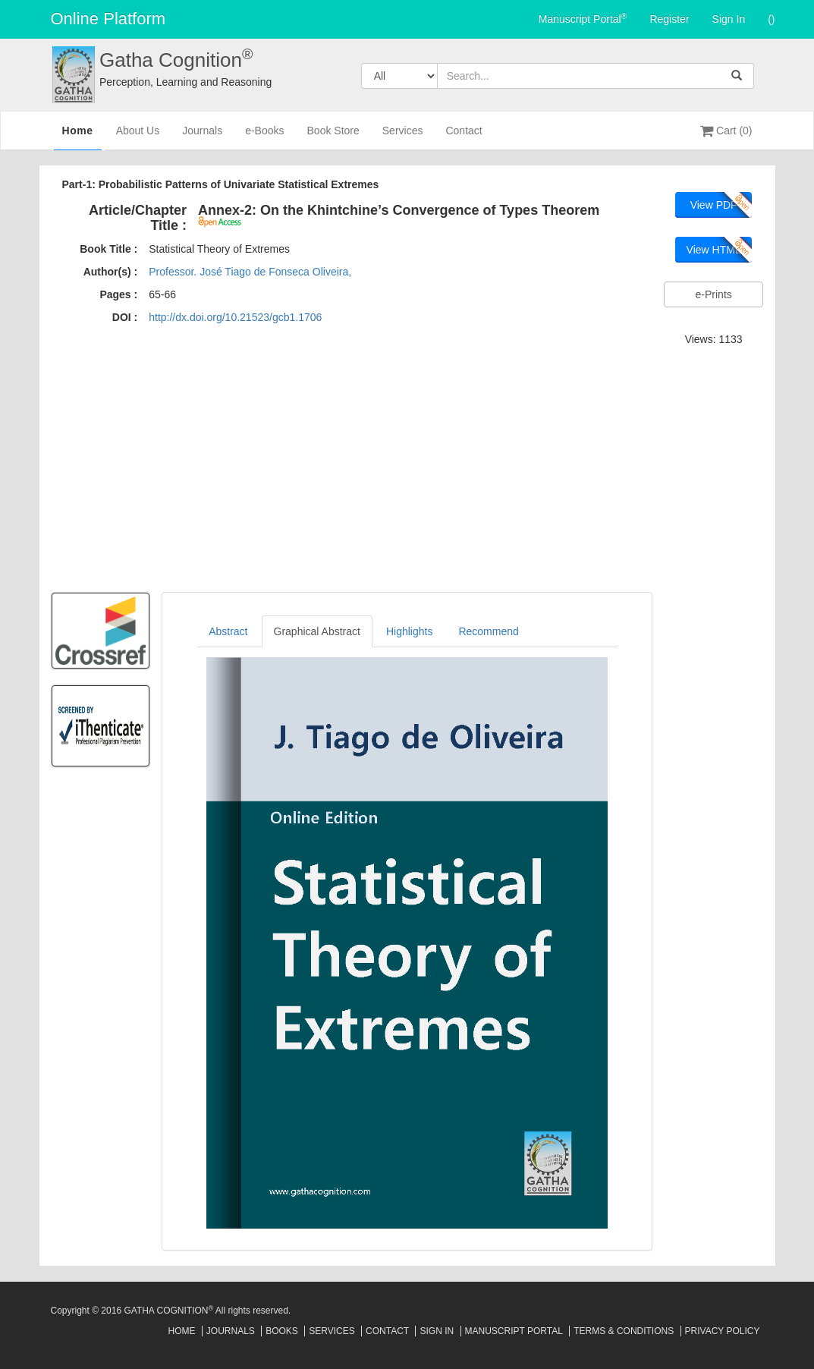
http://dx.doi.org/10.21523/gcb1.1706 (235, 317)
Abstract (228, 631)
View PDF (713, 205)
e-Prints (714, 294)
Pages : (118, 294)
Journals (202, 136)
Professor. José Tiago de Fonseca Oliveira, (250, 272)
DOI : (124, 317)
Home (78, 135)
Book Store (333, 136)
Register (669, 19)
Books (282, 1331)
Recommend (488, 631)
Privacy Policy (722, 1331)
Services (403, 136)
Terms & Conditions (624, 1331)
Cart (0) (726, 130)
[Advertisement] (407, 466)
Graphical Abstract (317, 631)
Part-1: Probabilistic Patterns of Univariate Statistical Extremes (220, 184)
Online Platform (108, 18)
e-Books (264, 136)
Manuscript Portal (583, 18)
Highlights (409, 631)
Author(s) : (110, 272)
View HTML (714, 250)
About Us (138, 136)
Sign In (729, 19)
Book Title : (108, 249)
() (771, 19)
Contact (463, 136)
